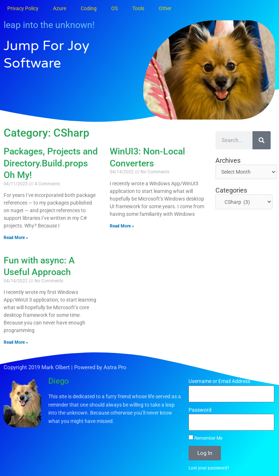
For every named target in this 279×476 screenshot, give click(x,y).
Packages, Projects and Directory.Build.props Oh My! (51, 163)
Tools (138, 8)
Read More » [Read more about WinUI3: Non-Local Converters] (122, 226)
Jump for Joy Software (49, 54)
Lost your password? (209, 468)
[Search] (261, 140)
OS (114, 8)
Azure (59, 8)
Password (200, 410)
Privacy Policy (23, 8)
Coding (89, 8)
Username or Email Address (219, 381)
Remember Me (205, 438)
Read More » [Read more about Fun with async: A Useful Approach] (16, 342)
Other (165, 8)
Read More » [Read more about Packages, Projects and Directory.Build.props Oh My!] (16, 237)
